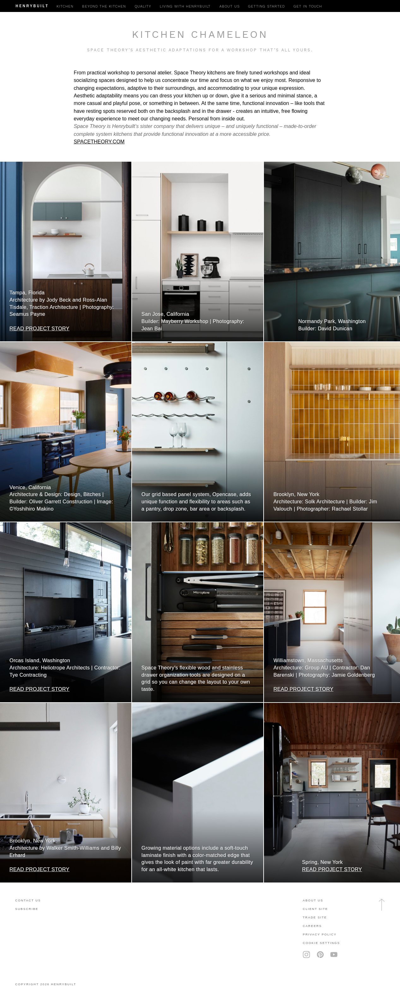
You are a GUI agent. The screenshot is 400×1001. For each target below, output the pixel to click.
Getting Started (266, 6)
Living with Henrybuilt (185, 6)
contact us (28, 900)
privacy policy (320, 934)
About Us (313, 900)
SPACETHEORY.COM (99, 141)
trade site (315, 917)
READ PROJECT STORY (39, 328)
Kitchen (65, 6)
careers (312, 926)
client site (315, 909)
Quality (143, 6)
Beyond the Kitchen (104, 6)
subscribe (26, 909)
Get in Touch (308, 6)
